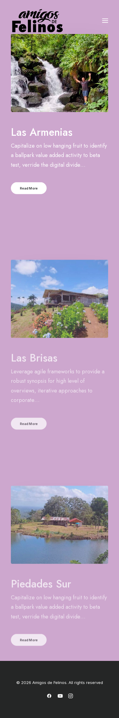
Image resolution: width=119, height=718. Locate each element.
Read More (29, 190)
